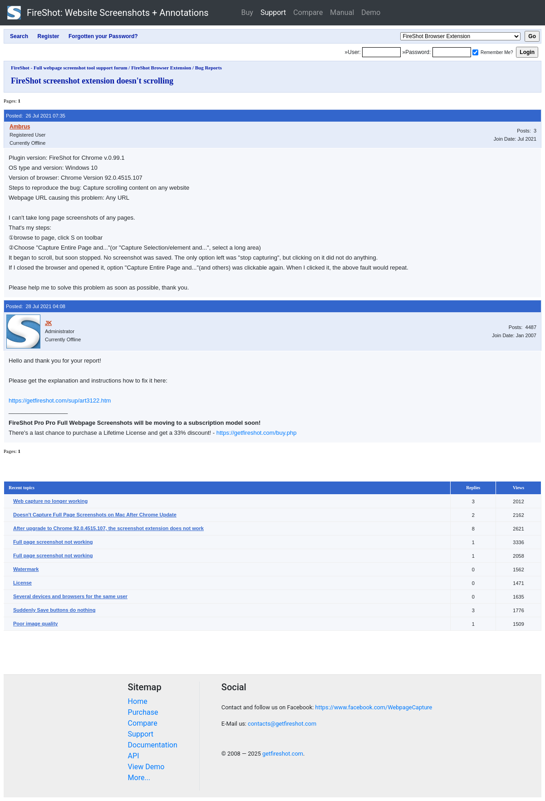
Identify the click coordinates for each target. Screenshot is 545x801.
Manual (342, 12)
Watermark (26, 569)
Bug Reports (208, 67)
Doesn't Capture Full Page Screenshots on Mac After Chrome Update (95, 514)
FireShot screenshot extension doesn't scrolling (92, 80)
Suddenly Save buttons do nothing (54, 610)
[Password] (451, 52)
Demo (370, 12)
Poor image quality (35, 623)
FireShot (108, 13)
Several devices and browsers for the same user (70, 596)
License (22, 582)
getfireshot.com (282, 753)
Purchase (143, 712)
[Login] (381, 52)
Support (273, 12)
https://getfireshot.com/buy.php (256, 432)
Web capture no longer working (50, 501)
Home (137, 701)
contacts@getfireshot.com (282, 723)
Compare (308, 12)
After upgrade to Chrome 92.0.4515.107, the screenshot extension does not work (108, 528)
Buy (247, 12)
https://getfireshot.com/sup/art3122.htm (60, 400)
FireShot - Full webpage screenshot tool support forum (69, 67)
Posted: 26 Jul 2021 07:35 (35, 115)
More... (139, 777)
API (133, 756)
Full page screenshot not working (53, 542)
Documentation (152, 745)
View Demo (146, 766)
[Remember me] (475, 52)
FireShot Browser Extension (161, 67)
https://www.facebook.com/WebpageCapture (373, 707)
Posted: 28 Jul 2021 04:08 (35, 306)
